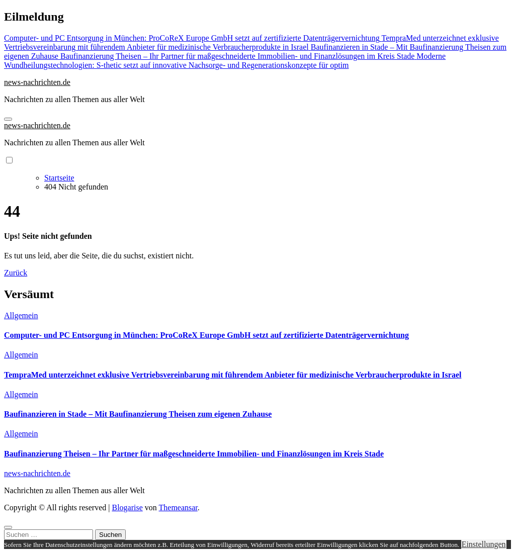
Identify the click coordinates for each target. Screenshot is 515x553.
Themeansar (178, 507)
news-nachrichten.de (37, 82)
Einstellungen (484, 544)
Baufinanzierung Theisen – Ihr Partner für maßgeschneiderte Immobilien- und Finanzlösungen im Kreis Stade (194, 453)
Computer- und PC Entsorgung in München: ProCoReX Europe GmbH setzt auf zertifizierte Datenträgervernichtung (206, 335)
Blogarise (127, 507)
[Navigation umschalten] (8, 119)
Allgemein (21, 315)
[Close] (8, 527)
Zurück (15, 272)
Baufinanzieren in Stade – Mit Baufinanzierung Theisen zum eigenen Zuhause (138, 414)
